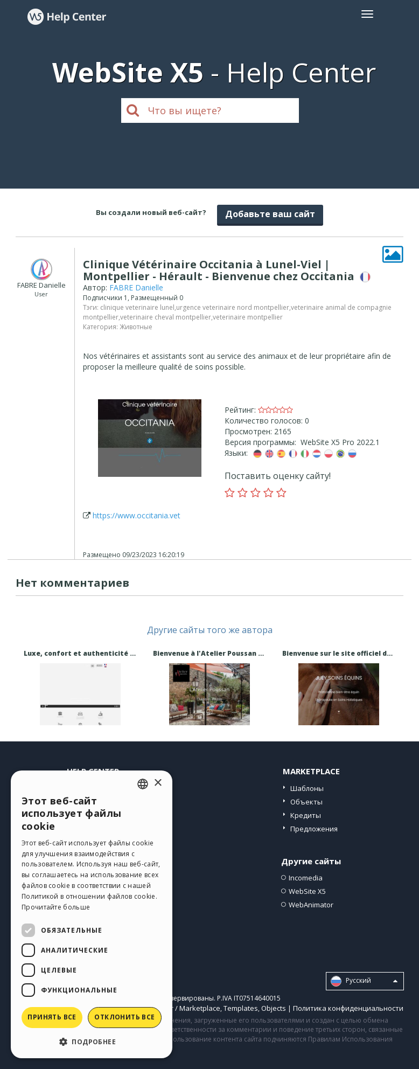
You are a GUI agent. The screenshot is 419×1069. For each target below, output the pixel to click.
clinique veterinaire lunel (137, 307)
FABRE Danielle (136, 287)
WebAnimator (311, 905)
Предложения (314, 829)
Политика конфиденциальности (348, 1008)
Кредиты (305, 815)
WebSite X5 (307, 891)
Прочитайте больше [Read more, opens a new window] (56, 907)
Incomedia (306, 878)
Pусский (364, 981)
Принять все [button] (51, 1017)
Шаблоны (307, 788)
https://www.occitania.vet (136, 515)
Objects (273, 1008)
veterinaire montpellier (248, 317)
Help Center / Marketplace (177, 1008)
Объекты (306, 802)
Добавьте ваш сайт (270, 214)
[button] (92, 1041)
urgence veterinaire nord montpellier (232, 307)
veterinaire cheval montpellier (165, 317)
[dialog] (91, 914)
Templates (241, 1008)
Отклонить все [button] (124, 1017)
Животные (136, 326)
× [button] (157, 783)
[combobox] (142, 784)
